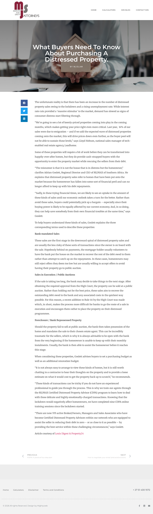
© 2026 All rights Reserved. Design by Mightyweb (25, 506)
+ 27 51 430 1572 (141, 489)
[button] (24, 103)
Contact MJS (142, 10)
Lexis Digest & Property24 (69, 433)
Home (93, 10)
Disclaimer (33, 490)
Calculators (109, 10)
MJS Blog (125, 10)
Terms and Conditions (53, 490)
